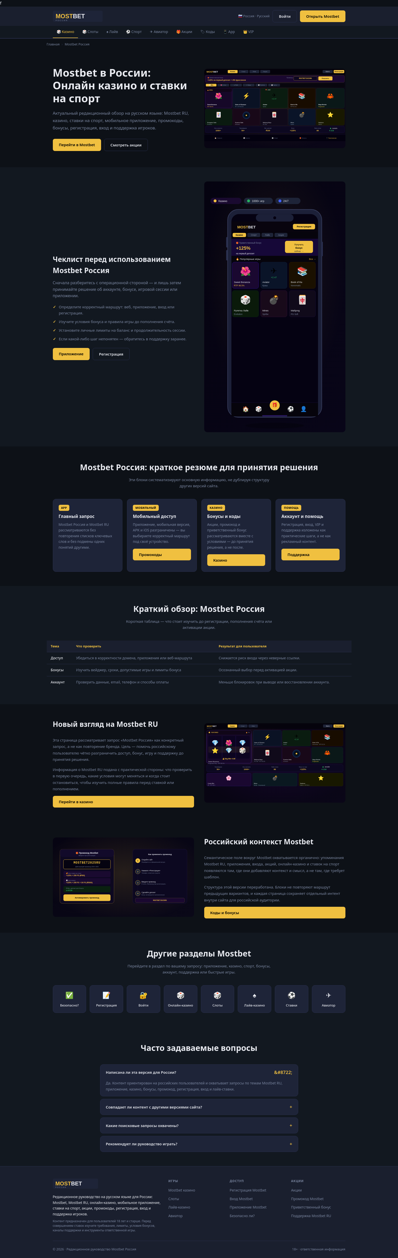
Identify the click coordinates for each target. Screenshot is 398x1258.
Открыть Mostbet (322, 16)
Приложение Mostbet (248, 1207)
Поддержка (299, 554)
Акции (296, 1190)
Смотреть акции (125, 144)
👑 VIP (248, 31)
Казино (220, 560)
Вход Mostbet (241, 1198)
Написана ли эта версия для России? (141, 1072)
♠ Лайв (112, 31)
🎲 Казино (65, 31)
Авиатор (175, 1215)
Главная (53, 44)
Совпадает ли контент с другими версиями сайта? (154, 1107)
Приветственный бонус (311, 1207)
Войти (285, 16)
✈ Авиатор (159, 31)
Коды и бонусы (224, 912)
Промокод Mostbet (307, 1198)
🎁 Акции (184, 31)
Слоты (173, 1198)
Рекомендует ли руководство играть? (142, 1143)
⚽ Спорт (133, 31)
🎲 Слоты (90, 31)
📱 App (229, 31)
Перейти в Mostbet (77, 144)
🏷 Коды (207, 31)
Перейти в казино (76, 801)
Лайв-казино (179, 1207)
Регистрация (111, 354)
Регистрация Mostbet (248, 1190)
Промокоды (150, 554)
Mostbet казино (181, 1190)
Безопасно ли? (242, 1215)
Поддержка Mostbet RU (311, 1215)
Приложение (71, 353)
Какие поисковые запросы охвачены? (142, 1125)
